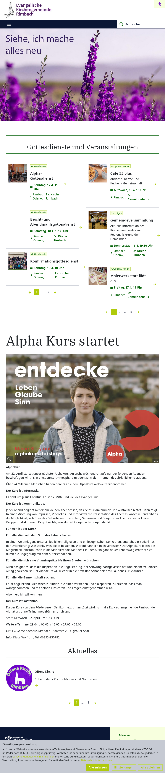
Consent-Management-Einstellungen (33, 756)
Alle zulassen (98, 767)
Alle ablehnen (150, 767)
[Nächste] (55, 292)
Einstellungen (123, 767)
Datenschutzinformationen (97, 760)
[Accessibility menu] (159, 4)
